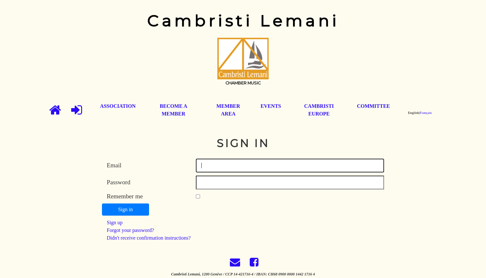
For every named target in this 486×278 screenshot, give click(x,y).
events (271, 106)
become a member (173, 109)
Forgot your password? (130, 230)
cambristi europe (319, 109)
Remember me (125, 196)
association (118, 106)
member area (228, 109)
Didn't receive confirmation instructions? (149, 238)
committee (373, 106)
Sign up (114, 222)
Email (114, 165)
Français (426, 113)
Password (118, 182)
